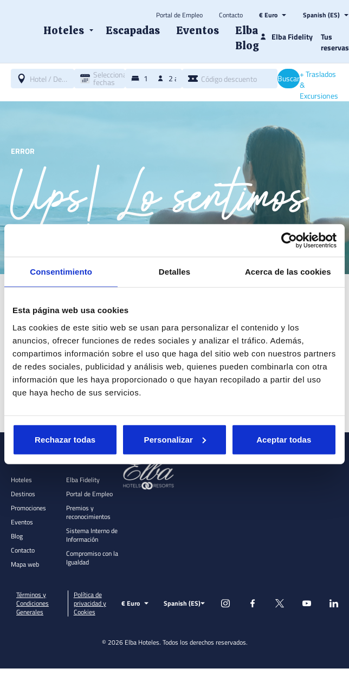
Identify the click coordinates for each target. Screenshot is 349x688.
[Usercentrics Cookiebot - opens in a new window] (289, 240)
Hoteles (21, 480)
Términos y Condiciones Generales (32, 603)
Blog (17, 536)
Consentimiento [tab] (61, 271)
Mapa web (25, 564)
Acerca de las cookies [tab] (288, 271)
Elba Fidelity (83, 480)
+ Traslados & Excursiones (319, 85)
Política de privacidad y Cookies (90, 603)
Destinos (23, 494)
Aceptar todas (283, 439)
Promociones (28, 508)
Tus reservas (335, 42)
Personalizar (175, 439)
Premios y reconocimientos (88, 512)
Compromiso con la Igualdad (92, 557)
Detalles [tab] (174, 271)
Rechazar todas (65, 439)
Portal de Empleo (179, 15)
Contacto (231, 15)
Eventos (22, 522)
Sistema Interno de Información (92, 534)
